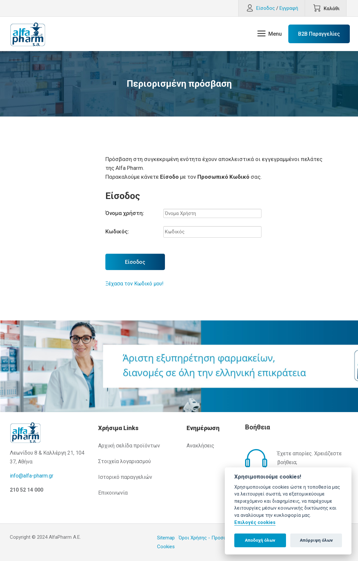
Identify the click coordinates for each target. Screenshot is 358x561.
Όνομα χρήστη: (124, 213)
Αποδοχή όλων (260, 540)
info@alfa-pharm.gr (31, 476)
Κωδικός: (117, 231)
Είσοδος (135, 262)
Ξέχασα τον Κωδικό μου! (134, 283)
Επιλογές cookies (255, 522)
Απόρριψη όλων (316, 540)
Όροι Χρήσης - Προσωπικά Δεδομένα (219, 538)
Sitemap (166, 538)
